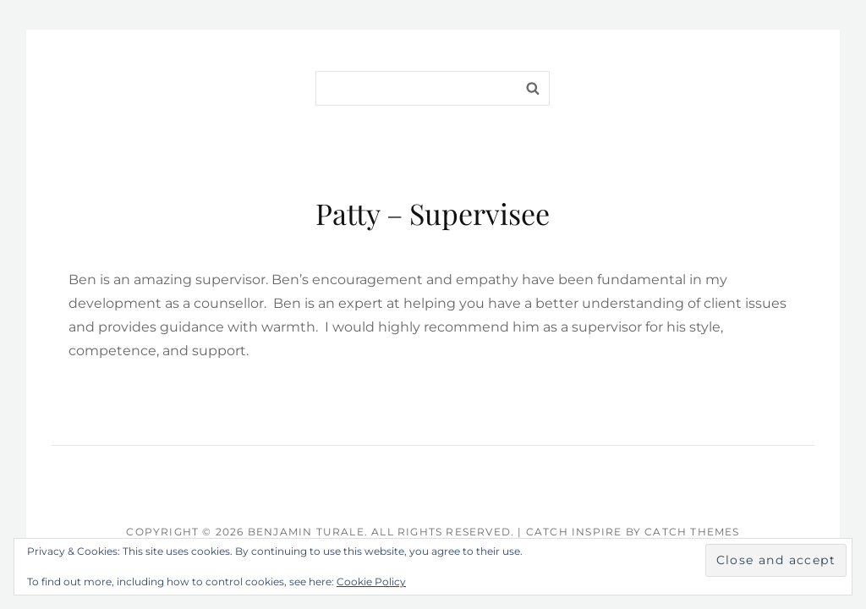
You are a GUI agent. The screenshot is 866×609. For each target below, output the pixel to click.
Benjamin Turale (306, 531)
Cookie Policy (371, 581)
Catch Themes (691, 531)
